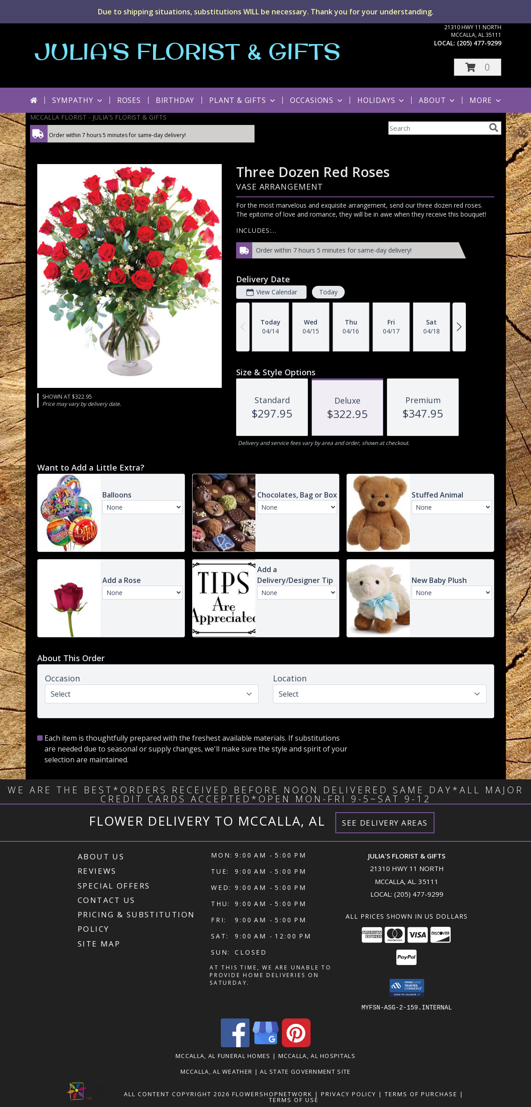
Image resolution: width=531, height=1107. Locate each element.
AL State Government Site (305, 1071)
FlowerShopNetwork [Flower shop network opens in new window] (272, 1093)
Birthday (175, 100)
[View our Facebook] (235, 1044)
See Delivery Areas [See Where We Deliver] (385, 823)
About (437, 100)
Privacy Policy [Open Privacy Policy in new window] (348, 1093)
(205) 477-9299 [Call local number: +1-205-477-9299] (479, 43)
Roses (129, 100)
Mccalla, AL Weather (216, 1071)
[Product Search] (437, 128)
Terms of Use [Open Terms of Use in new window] (294, 1099)
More (486, 100)
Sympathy (78, 100)
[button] (477, 67)
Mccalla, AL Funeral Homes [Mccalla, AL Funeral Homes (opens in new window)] (223, 1055)
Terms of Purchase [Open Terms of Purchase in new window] (421, 1093)
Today (328, 292)
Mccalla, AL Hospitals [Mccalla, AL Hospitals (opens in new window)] (316, 1055)
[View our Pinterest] (296, 1044)
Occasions (317, 100)
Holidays (381, 100)
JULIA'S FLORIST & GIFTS (188, 51)
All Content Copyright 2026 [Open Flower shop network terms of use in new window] (177, 1093)
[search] (494, 128)
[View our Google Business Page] (265, 1044)
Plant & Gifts (242, 100)
